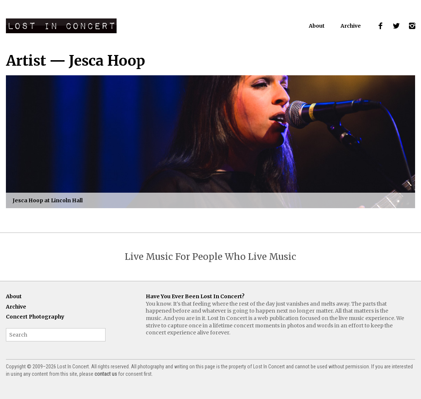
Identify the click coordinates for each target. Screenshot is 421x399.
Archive (351, 25)
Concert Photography (35, 316)
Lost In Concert (61, 25)
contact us (105, 374)
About (317, 25)
